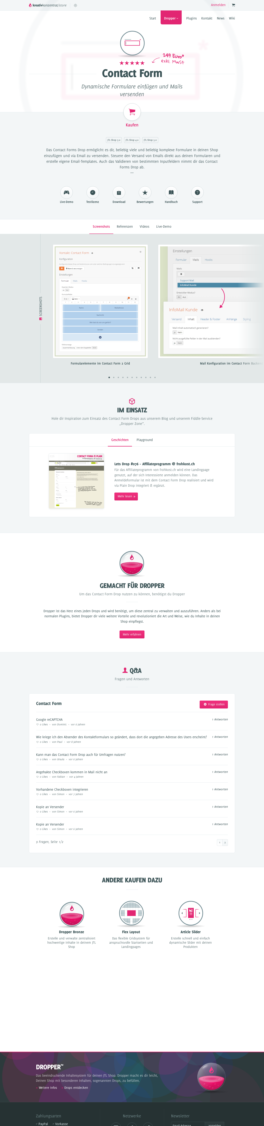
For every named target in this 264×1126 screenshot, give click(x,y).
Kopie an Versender (50, 807)
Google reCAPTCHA (49, 719)
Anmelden (218, 5)
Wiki (232, 18)
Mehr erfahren (132, 634)
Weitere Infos (46, 1087)
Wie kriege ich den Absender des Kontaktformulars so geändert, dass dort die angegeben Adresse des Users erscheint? (121, 737)
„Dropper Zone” (131, 423)
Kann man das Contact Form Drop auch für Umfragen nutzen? (80, 755)
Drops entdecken (74, 1087)
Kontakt (206, 18)
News (220, 18)
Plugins (191, 18)
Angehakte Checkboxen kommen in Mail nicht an (71, 772)
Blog (165, 418)
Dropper (171, 18)
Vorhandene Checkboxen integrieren (62, 789)
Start (152, 18)
